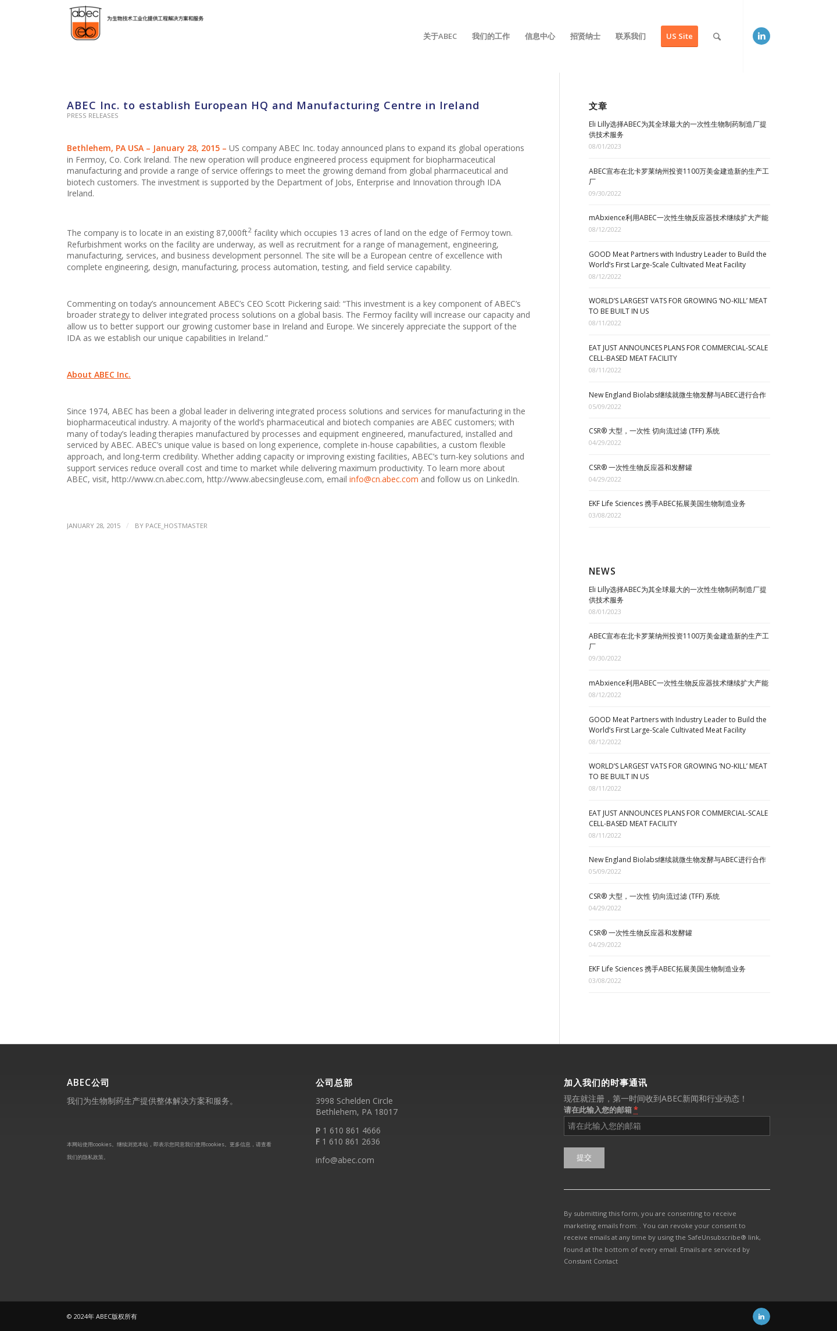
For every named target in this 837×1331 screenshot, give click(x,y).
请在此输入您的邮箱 (601, 1109)
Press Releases (93, 115)
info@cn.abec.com (384, 479)
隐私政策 (93, 1157)
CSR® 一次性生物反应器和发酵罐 (640, 467)
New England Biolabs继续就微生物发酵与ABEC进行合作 (677, 395)
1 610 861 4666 (352, 1130)
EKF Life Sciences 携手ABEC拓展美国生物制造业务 (667, 503)
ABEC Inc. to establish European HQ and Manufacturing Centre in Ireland (273, 105)
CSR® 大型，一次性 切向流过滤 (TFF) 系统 (654, 431)
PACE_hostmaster (176, 525)
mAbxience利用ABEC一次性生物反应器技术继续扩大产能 (678, 218)
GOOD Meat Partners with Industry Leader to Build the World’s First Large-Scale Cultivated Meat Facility (678, 259)
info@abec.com (345, 1159)
